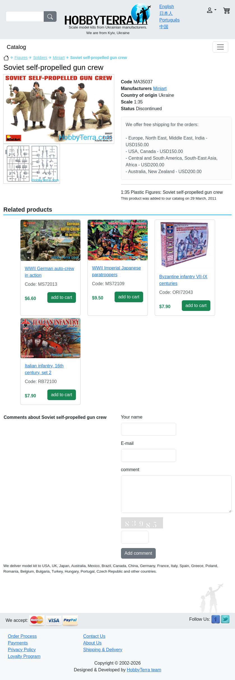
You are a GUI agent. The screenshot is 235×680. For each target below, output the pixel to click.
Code (126, 81)
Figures (21, 57)
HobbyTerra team (144, 669)
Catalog (16, 47)
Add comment (138, 553)
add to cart (61, 297)
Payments (18, 643)
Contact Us (94, 636)
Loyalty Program (24, 656)
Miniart (59, 57)
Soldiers (40, 57)
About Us (92, 643)
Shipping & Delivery (102, 649)
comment (130, 469)
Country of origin (139, 95)
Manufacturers (136, 88)
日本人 (166, 13)
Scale (127, 102)
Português (169, 20)
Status (128, 108)
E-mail (127, 443)
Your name (132, 417)
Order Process (22, 636)
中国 (163, 26)
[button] (207, 10)
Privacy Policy (22, 649)
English (166, 6)
